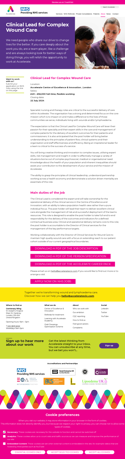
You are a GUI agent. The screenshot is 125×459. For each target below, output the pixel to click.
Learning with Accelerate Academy (55, 319)
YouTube (105, 316)
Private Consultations (84, 14)
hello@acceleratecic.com (64, 271)
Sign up (109, 345)
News (108, 14)
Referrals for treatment (54, 315)
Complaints (77, 328)
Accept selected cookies (65, 452)
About (103, 14)
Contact (115, 14)
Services (59, 14)
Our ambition (78, 312)
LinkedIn (105, 309)
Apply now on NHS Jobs (53, 281)
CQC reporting (79, 316)
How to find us (79, 320)
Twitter (104, 312)
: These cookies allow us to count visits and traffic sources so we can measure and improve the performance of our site (61, 437)
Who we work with (81, 309)
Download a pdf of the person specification (70, 256)
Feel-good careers (80, 324)
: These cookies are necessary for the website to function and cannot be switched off (49, 432)
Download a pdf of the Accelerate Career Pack (73, 264)
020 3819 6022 (13, 326)
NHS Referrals (69, 14)
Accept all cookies (99, 452)
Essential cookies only (28, 452)
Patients (96, 14)
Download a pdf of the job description (66, 248)
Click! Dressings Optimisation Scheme (53, 325)
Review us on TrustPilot (62, 2)
